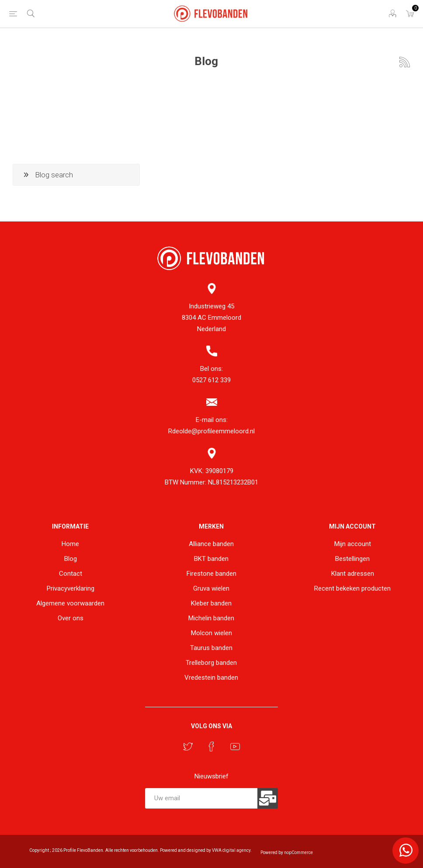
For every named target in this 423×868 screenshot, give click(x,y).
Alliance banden (211, 544)
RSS (404, 62)
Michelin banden (211, 618)
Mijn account (352, 544)
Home (70, 544)
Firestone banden (211, 574)
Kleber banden (211, 603)
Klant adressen (352, 574)
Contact (70, 574)
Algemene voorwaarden (70, 603)
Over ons (70, 618)
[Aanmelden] (201, 798)
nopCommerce (298, 852)
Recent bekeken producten (352, 588)
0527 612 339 (211, 380)
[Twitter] (188, 747)
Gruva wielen (211, 588)
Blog (70, 559)
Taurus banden (211, 648)
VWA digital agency (231, 850)
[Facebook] (211, 747)
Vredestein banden (211, 677)
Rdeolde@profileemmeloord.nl (211, 431)
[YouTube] (235, 747)
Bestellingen (352, 559)
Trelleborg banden (211, 663)
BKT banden (211, 559)
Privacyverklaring (70, 588)
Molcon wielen (211, 633)
